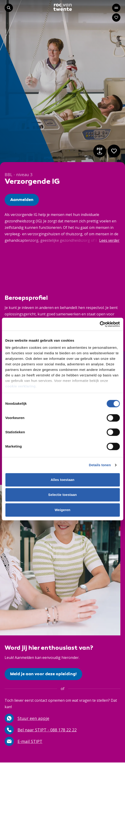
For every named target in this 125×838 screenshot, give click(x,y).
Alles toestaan (62, 480)
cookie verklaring (20, 386)
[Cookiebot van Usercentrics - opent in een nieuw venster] (99, 324)
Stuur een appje (27, 718)
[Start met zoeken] (9, 8)
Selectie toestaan (62, 495)
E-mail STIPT (23, 741)
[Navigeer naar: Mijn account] (116, 17)
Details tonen (100, 465)
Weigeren (62, 510)
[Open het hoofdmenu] (116, 8)
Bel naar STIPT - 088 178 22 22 (41, 729)
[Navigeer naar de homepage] (62, 7)
